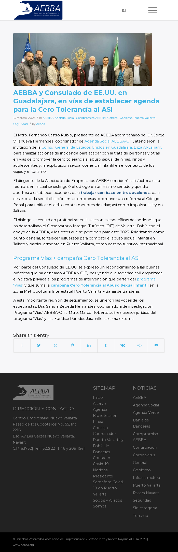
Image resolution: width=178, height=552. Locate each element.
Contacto (101, 458)
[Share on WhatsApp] (55, 345)
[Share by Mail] (156, 345)
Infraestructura (146, 477)
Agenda (100, 409)
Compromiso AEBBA (91, 118)
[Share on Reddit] (139, 345)
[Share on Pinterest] (72, 345)
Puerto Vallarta (145, 118)
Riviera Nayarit (146, 493)
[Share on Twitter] (39, 345)
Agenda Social (65, 118)
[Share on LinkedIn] (89, 345)
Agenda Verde (146, 412)
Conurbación (145, 447)
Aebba (40, 124)
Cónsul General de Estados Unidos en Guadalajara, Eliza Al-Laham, (102, 147)
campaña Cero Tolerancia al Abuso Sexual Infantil (99, 285)
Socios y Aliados (107, 500)
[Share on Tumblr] (106, 345)
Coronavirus (144, 455)
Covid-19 (101, 464)
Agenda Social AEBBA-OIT (109, 141)
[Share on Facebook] (21, 345)
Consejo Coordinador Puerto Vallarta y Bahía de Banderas (108, 440)
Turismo (140, 515)
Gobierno (126, 118)
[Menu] (150, 10)
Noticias (100, 470)
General (112, 118)
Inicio (98, 397)
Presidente (103, 476)
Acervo (99, 403)
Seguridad (20, 124)
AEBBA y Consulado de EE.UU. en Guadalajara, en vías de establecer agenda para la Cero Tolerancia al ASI (86, 101)
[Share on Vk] (122, 345)
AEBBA (48, 118)
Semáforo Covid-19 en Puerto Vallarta (108, 488)
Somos (99, 506)
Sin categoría (145, 508)
